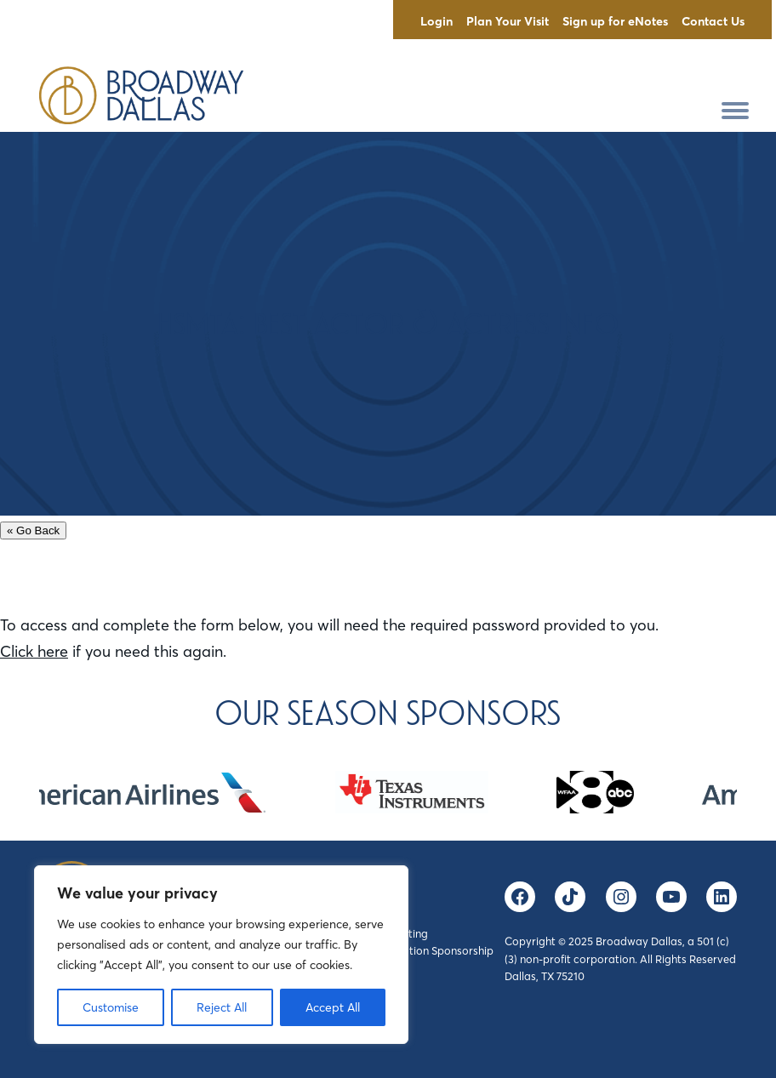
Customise (111, 1007)
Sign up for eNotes (615, 21)
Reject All (222, 1007)
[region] (221, 954)
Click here (34, 651)
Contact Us (713, 21)
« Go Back (33, 530)
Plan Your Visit (507, 21)
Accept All (332, 1007)
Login (436, 21)
